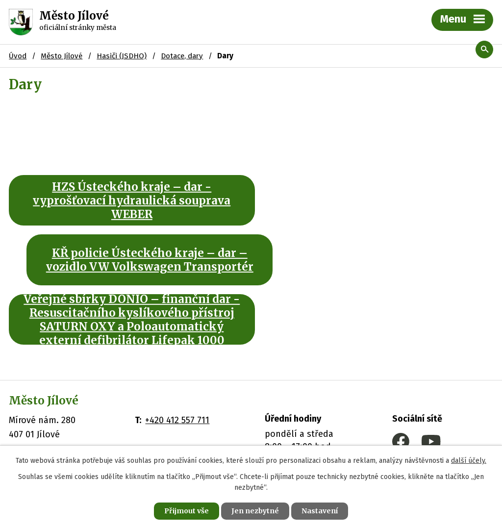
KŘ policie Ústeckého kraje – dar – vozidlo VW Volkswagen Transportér (376, 200)
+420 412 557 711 (177, 360)
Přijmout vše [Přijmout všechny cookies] (186, 510)
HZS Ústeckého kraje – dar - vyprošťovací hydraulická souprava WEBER (125, 200)
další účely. (468, 460)
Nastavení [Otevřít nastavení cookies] (319, 510)
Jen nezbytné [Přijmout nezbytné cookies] (255, 510)
